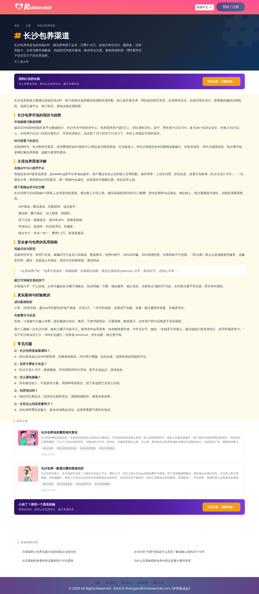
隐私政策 (142, 583)
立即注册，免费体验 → (221, 81)
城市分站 (158, 583)
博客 (98, 583)
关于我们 (111, 583)
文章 (28, 25)
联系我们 (126, 583)
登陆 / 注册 (231, 6)
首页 (16, 25)
